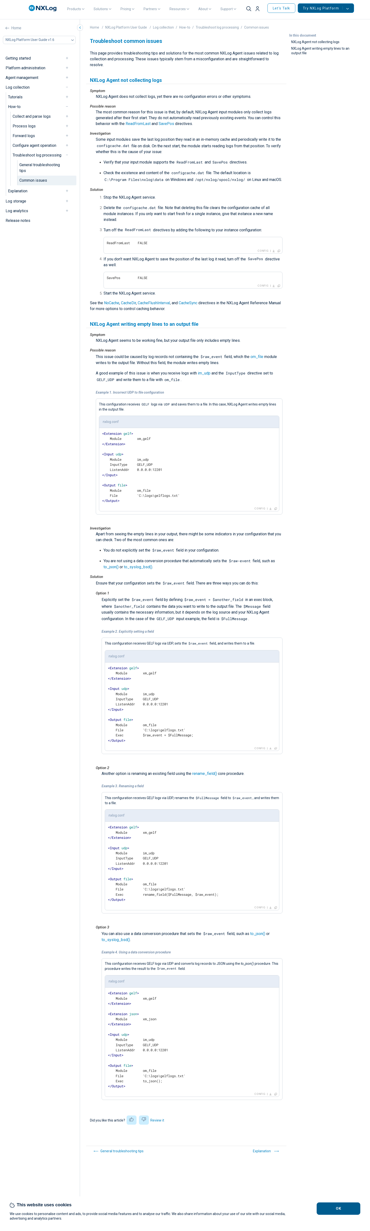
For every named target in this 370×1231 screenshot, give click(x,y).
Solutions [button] (101, 9)
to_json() (111, 567)
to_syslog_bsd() (138, 567)
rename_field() (204, 773)
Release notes (18, 220)
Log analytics (17, 211)
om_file (256, 356)
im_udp (204, 373)
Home (16, 28)
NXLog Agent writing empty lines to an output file (320, 51)
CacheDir (128, 303)
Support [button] (226, 9)
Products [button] (74, 9)
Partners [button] (150, 9)
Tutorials (15, 97)
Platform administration (25, 68)
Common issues (33, 180)
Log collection (18, 87)
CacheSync (188, 303)
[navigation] (69, 58)
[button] (259, 9)
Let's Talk (281, 8)
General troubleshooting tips (39, 168)
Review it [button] (157, 1120)
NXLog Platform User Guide (126, 27)
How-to (14, 106)
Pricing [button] (126, 9)
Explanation (17, 191)
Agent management (22, 77)
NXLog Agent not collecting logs (315, 42)
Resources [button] (177, 9)
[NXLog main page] (42, 8)
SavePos (166, 123)
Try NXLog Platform (323, 8)
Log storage (16, 201)
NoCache (111, 303)
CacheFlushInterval (154, 303)
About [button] (203, 9)
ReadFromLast (138, 123)
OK (338, 1208)
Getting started (18, 58)
